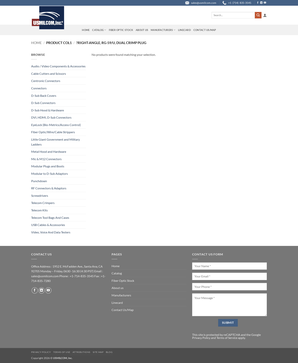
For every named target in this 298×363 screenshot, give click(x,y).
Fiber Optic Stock (121, 29)
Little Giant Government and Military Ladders (55, 142)
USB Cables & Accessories (48, 225)
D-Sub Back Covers (43, 95)
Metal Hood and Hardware (48, 151)
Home (86, 29)
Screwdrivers (39, 195)
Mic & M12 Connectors (46, 159)
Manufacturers (163, 30)
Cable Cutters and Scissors (48, 73)
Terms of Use (61, 352)
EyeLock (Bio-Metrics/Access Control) (56, 125)
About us (142, 29)
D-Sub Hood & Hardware (47, 110)
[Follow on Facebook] (258, 3)
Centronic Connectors (45, 81)
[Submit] (258, 15)
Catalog (99, 30)
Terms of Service (226, 337)
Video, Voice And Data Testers (50, 232)
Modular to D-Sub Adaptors (49, 173)
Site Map (98, 352)
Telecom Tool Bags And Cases (50, 217)
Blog (109, 352)
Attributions (81, 352)
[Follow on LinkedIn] (261, 3)
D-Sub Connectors (43, 103)
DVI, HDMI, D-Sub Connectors (51, 117)
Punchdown (39, 181)
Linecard (184, 29)
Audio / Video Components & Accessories (58, 66)
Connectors (39, 88)
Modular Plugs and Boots (47, 166)
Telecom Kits (39, 210)
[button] (265, 15)
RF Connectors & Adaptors (48, 188)
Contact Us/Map (204, 29)
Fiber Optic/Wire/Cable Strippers (53, 132)
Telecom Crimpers (43, 203)
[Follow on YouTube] (265, 3)
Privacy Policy (201, 337)
